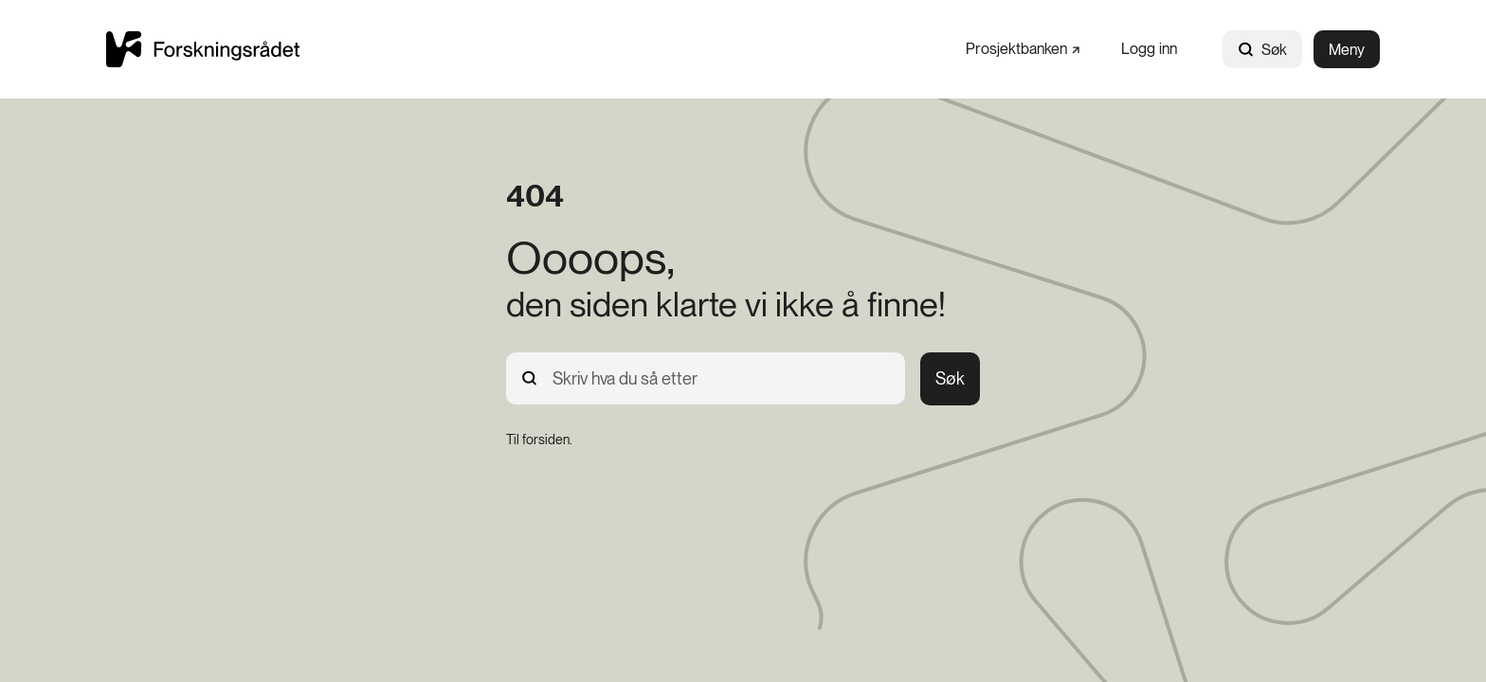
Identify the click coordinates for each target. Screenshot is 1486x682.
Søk (1262, 50)
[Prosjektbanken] (1022, 49)
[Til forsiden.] (539, 439)
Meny (1347, 50)
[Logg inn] (1149, 49)
